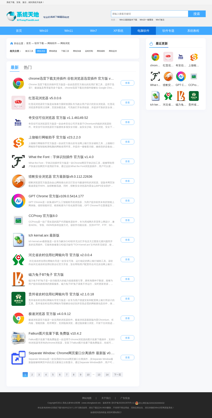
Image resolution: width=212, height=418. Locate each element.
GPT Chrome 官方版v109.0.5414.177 (56, 196)
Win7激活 (160, 20)
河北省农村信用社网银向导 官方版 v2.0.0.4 (60, 255)
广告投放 (125, 398)
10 (88, 374)
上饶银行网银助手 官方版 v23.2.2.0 (55, 137)
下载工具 (65, 51)
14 (107, 374)
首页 (19, 30)
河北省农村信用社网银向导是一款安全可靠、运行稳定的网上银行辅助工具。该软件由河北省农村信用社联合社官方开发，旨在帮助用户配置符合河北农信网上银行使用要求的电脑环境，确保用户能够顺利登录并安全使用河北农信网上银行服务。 (72, 263)
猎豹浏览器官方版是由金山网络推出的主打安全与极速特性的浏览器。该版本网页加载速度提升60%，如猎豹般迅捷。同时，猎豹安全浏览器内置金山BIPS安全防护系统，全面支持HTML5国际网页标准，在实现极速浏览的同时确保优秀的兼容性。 (72, 184)
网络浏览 (65, 43)
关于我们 (106, 398)
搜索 (196, 14)
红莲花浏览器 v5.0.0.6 (45, 98)
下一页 (117, 374)
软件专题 (168, 30)
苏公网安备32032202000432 (150, 403)
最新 (15, 67)
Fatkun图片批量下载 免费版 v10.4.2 (55, 333)
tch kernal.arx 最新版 (44, 235)
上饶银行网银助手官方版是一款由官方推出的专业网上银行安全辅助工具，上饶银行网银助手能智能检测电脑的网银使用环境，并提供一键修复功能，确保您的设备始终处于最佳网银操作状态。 (72, 145)
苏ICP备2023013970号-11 (123, 403)
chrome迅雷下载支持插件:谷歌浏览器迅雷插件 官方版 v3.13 (72, 78)
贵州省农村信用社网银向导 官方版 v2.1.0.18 (61, 294)
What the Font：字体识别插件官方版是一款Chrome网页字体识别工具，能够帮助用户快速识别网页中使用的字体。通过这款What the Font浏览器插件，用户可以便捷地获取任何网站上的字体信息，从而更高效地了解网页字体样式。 (71, 165)
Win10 (44, 30)
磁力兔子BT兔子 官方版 (46, 274)
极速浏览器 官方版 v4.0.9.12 (50, 314)
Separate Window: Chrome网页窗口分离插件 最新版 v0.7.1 (72, 353)
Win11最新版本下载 (128, 20)
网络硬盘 (53, 51)
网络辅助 (101, 51)
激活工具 (29, 51)
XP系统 (118, 30)
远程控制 (89, 51)
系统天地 (36, 2)
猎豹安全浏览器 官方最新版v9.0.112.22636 (60, 176)
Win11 (68, 30)
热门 (28, 67)
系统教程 (193, 30)
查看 (127, 83)
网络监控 (113, 51)
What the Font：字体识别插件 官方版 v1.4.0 (61, 157)
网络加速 (77, 51)
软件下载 (39, 43)
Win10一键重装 (146, 20)
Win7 (93, 30)
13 (99, 374)
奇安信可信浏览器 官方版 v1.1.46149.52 (58, 117)
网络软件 (52, 43)
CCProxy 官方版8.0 (43, 216)
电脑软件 (143, 30)
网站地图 (86, 398)
